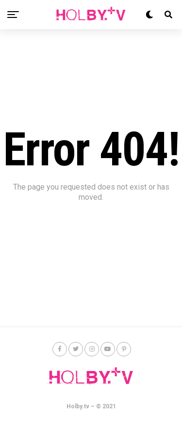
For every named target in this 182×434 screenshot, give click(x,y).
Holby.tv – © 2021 (91, 406)
